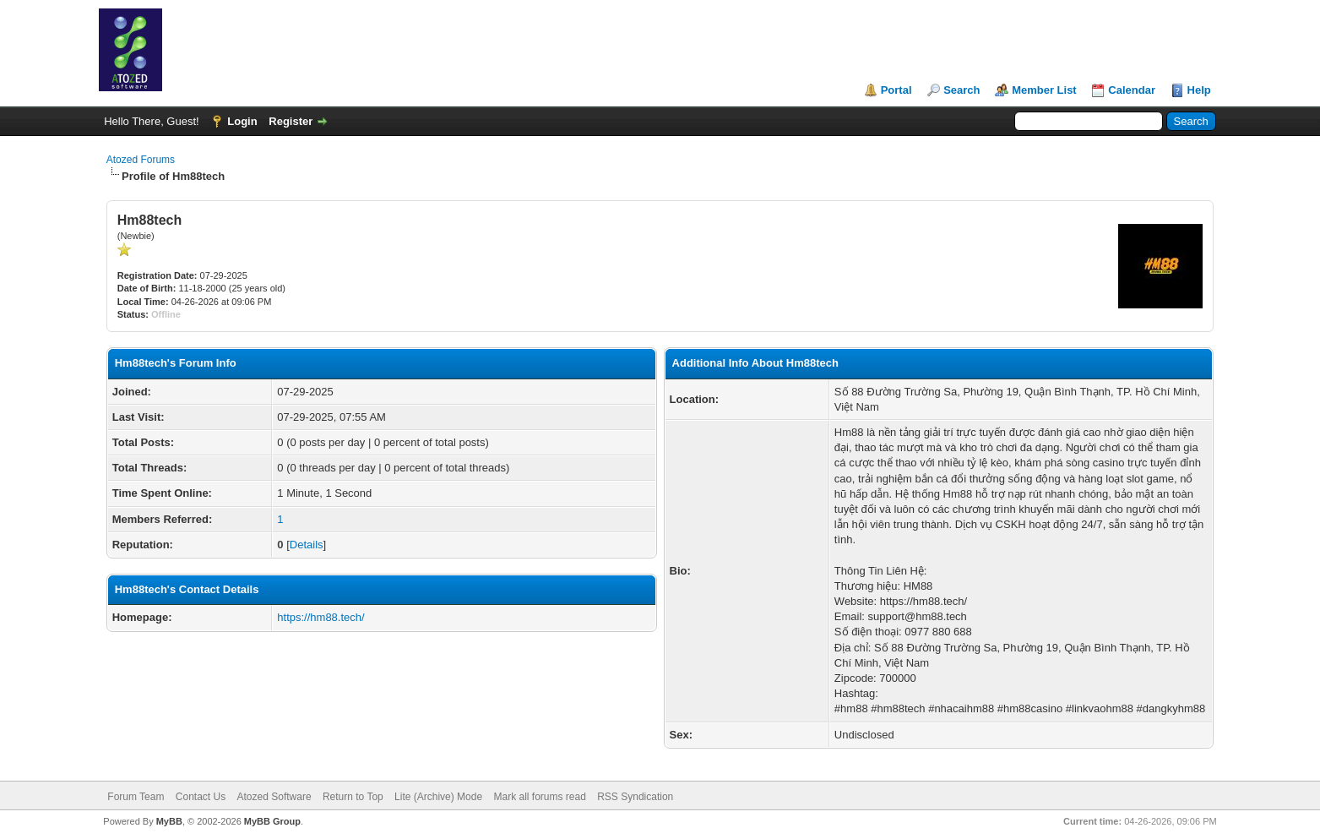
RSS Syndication (635, 797)
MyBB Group (272, 821)
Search (961, 90)
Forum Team (135, 797)
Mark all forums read (539, 797)
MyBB (169, 821)
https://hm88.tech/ (320, 617)
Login (242, 121)
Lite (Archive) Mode (438, 797)
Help (1199, 90)
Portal (896, 90)
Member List (1044, 90)
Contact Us (200, 797)
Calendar (1131, 90)
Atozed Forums (140, 160)
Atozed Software (274, 797)
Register (290, 121)
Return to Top (353, 797)
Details (306, 544)
